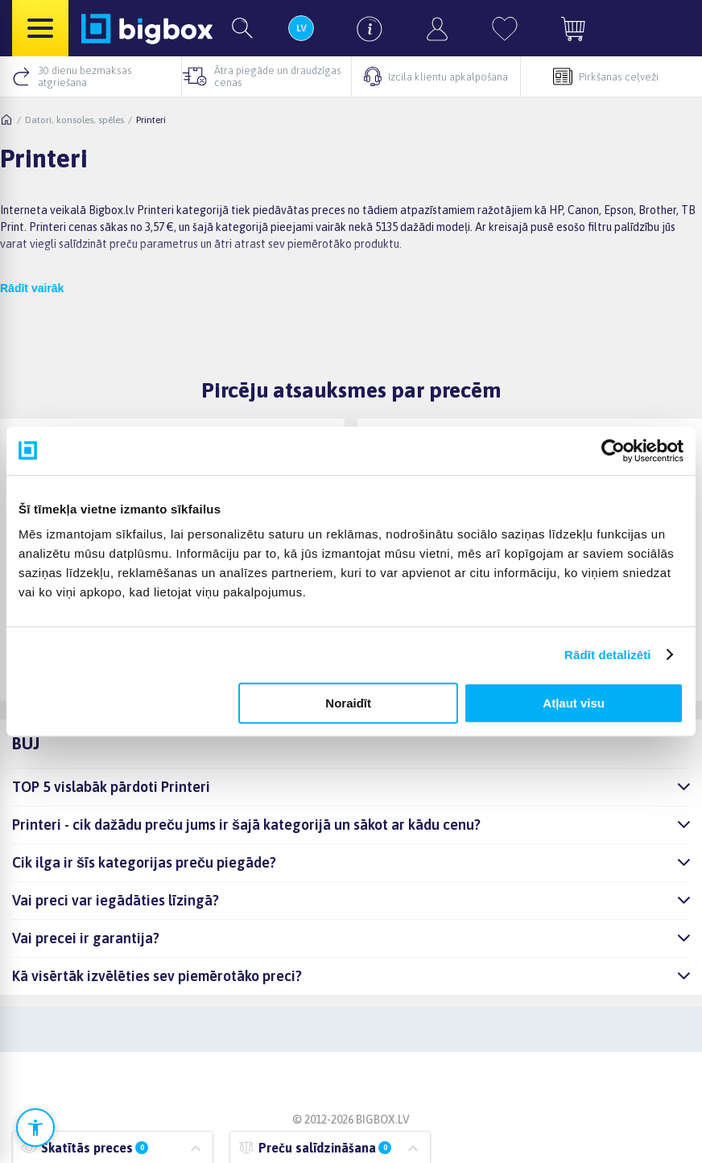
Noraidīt (348, 703)
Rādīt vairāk (32, 288)
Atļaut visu (574, 703)
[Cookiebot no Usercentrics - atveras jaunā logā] (613, 451)
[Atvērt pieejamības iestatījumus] (35, 1127)
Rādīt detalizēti (607, 655)
